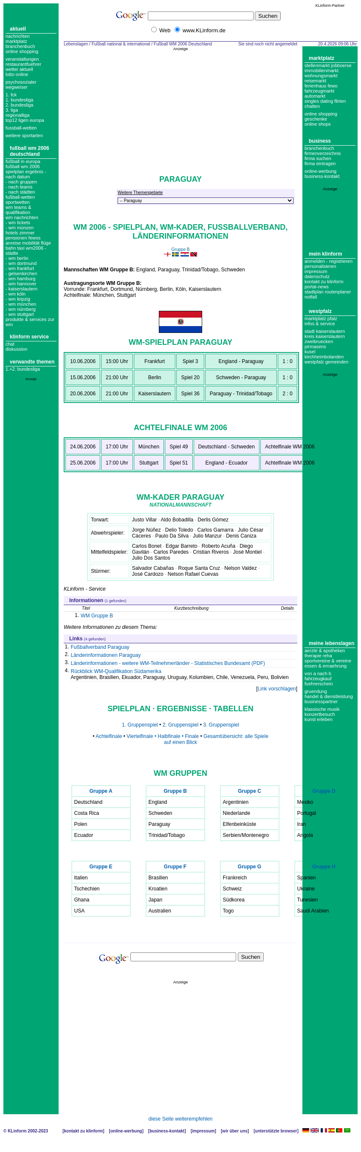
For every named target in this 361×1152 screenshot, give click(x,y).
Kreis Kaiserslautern (325, 336)
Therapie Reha (318, 655)
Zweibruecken (319, 341)
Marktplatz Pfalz (321, 318)
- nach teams (19, 186)
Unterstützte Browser (276, 1131)
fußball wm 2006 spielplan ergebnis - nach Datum (26, 171)
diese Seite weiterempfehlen (181, 1119)
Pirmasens (315, 346)
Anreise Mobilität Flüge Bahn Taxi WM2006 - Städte (28, 248)
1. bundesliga (19, 99)
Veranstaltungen (22, 59)
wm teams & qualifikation (18, 210)
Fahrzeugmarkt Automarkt (319, 93)
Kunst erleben (319, 719)
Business (320, 141)
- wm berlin (17, 258)
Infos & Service (320, 323)
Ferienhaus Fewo (321, 85)
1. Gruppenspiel (140, 725)
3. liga (12, 110)
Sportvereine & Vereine (328, 660)
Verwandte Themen (32, 362)
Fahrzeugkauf (318, 678)
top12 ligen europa (25, 120)
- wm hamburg (20, 278)
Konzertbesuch (320, 714)
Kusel (310, 351)
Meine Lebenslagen (331, 643)
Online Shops (318, 124)
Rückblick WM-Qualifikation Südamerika (116, 671)
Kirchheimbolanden (324, 356)
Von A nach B (318, 673)
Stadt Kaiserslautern (325, 331)
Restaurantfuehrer (23, 64)
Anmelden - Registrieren (329, 261)
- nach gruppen (21, 181)
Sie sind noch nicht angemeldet (267, 44)
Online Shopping (22, 51)
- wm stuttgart (20, 314)
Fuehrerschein (319, 683)
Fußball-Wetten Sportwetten (20, 199)
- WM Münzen (20, 227)
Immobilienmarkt (321, 70)
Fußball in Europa (23, 161)
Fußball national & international (121, 44)
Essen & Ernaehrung (326, 665)
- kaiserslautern (21, 288)
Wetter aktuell (19, 69)
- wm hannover (21, 283)
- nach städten (20, 191)
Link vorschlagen (277, 689)
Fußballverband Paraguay (100, 647)
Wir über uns (234, 1131)
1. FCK (11, 94)
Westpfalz (320, 311)
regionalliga (17, 115)
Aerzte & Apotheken (325, 650)
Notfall (311, 296)
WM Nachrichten (22, 217)
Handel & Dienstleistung (329, 696)
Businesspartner (321, 701)
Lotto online (17, 74)
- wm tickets (18, 222)
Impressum (316, 271)
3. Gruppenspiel (221, 725)
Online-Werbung (320, 171)
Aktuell (18, 29)
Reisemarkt (315, 80)
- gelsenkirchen (21, 273)
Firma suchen (318, 158)
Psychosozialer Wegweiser (21, 84)
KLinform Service (29, 337)
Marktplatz (16, 41)
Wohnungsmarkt (321, 75)
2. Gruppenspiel (181, 725)
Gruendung (316, 691)
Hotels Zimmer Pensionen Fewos (23, 235)
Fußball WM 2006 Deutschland (29, 151)
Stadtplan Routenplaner (328, 291)
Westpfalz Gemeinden (326, 361)
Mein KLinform (325, 254)
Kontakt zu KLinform (324, 281)
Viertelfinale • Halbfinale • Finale (163, 736)
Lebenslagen (76, 44)
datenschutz (317, 276)
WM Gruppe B (97, 616)
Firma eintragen (320, 163)
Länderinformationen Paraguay (106, 655)
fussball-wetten (21, 127)
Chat (10, 343)
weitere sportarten (24, 135)
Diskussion (16, 349)
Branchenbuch (20, 46)
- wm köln (15, 293)
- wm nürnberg (21, 309)
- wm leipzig (18, 298)
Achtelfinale (109, 736)
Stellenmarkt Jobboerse (328, 65)
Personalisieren (320, 266)
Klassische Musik (322, 709)
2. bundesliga (19, 104)
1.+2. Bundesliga (23, 369)
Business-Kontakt (166, 1131)
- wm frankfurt (20, 268)
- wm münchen (21, 304)
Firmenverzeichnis (323, 153)
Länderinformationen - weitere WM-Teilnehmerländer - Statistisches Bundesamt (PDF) (168, 663)
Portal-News (317, 286)
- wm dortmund (21, 263)
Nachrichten (18, 36)
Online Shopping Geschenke (321, 116)
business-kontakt (322, 176)
